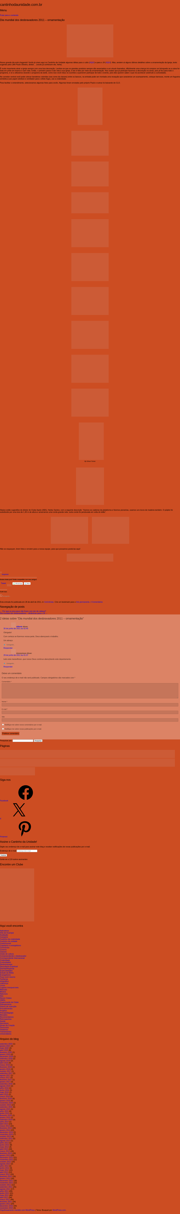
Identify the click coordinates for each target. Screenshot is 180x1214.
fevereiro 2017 (6, 1082)
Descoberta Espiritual (9, 969)
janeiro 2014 (5, 1133)
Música (3, 995)
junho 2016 (4, 1093)
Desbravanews (6, 967)
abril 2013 (4, 1152)
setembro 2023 (6, 1047)
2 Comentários (96, 602)
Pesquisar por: (6, 743)
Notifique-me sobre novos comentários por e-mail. (23, 727)
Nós (1, 999)
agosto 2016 (5, 1089)
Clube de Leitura (7, 957)
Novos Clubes (6, 1001)
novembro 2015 (6, 1106)
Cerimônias (49, 602)
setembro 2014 (6, 1122)
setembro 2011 (6, 1190)
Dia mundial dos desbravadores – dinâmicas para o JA (23, 613)
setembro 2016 (6, 1087)
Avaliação (4, 938)
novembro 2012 (6, 1162)
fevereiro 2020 (6, 1055)
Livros (2, 988)
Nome (4, 704)
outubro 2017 (5, 1074)
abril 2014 (4, 1127)
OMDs (2, 1003)
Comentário (7, 682)
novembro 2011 (6, 1186)
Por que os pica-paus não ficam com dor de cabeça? (23, 611)
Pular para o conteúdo (9, 15)
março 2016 (5, 1099)
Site (3, 720)
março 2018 (5, 1068)
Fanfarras (4, 982)
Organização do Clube (9, 1005)
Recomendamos (7, 1020)
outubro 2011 (5, 1188)
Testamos (4, 1032)
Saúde (2, 1024)
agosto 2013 (5, 1143)
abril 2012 (4, 1175)
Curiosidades (5, 965)
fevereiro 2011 (6, 1204)
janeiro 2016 (5, 1103)
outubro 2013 (5, 1139)
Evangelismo (5, 978)
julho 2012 (4, 1169)
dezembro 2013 (6, 1135)
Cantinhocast (5, 946)
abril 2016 (4, 1097)
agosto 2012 (5, 1167)
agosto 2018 (5, 1064)
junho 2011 (4, 1196)
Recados (3, 1018)
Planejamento (5, 1007)
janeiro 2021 (5, 1049)
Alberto (19, 627)
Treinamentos (5, 1035)
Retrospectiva (5, 1022)
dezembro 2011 (6, 1183)
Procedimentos (6, 1011)
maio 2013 (4, 1150)
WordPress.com (59, 1213)
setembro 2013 (6, 1141)
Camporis (4, 940)
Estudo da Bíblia (7, 976)
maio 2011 (4, 1198)
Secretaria (4, 1026)
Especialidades (6, 974)
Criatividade (5, 963)
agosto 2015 (5, 1112)
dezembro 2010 (6, 1209)
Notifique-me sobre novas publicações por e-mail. (23, 732)
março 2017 (5, 1080)
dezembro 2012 (6, 1160)
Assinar (3, 858)
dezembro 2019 (6, 1059)
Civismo (3, 952)
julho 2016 (4, 1091)
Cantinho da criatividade (10, 942)
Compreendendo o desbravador (13, 959)
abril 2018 (4, 1066)
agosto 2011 (5, 1192)
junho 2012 (4, 1171)
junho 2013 (4, 1148)
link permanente (83, 602)
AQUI (92, 62)
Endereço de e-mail (8, 854)
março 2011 (5, 1202)
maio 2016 (4, 1095)
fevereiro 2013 (6, 1156)
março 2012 (5, 1177)
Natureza (4, 997)
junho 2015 (4, 1116)
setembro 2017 (6, 1076)
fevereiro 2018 (6, 1070)
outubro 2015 (5, 1108)
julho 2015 (4, 1114)
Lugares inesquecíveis (9, 990)
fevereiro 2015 (6, 1118)
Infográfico (4, 984)
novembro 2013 (6, 1137)
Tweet (3, 583)
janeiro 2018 (5, 1072)
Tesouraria (4, 1030)
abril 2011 (4, 1200)
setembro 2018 (6, 1061)
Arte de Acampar (7, 936)
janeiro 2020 (5, 1057)
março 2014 (5, 1129)
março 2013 (5, 1154)
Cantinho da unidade (8, 944)
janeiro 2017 (5, 1085)
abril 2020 (4, 1053)
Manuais (3, 992)
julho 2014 (4, 1125)
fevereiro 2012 (6, 1179)
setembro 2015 (6, 1110)
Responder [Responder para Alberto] (8, 648)
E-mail (5, 712)
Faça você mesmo (7, 980)
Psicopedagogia (6, 1016)
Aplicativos (4, 934)
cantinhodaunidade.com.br (21, 4)
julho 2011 (4, 1194)
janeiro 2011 (5, 1207)
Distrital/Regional (7, 971)
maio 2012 (4, 1173)
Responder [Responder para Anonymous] (8, 667)
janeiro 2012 (5, 1181)
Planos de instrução (8, 1009)
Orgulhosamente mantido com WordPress (17, 1213)
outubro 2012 (5, 1164)
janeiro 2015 (5, 1120)
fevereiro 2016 (6, 1101)
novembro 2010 (6, 1211)
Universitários (5, 1037)
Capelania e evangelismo (10, 948)
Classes (3, 955)
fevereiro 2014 (6, 1131)
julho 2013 (4, 1146)
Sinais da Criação (7, 1028)
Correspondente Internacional (12, 961)
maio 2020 (4, 1051)
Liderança (4, 986)
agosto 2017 (5, 1078)
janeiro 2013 (5, 1158)
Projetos (3, 1013)
